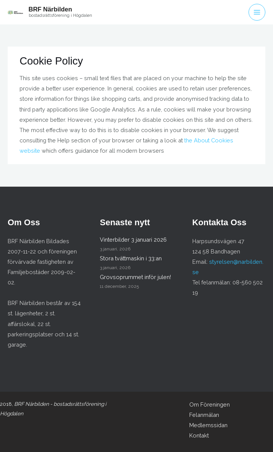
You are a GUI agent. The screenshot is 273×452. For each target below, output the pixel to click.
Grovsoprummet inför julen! (135, 277)
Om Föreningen (209, 404)
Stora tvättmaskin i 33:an (131, 258)
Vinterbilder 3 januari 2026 (133, 239)
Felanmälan (204, 415)
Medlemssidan (208, 425)
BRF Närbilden (50, 9)
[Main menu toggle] (257, 12)
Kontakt (199, 435)
